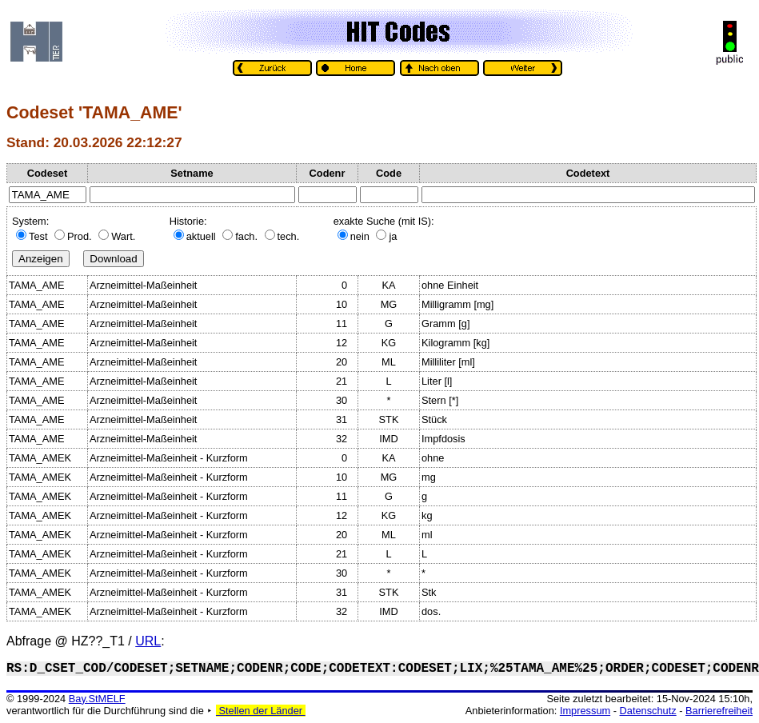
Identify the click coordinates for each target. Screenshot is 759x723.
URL (148, 641)
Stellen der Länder (261, 711)
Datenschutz (648, 711)
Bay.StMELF (97, 699)
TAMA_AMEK (40, 458)
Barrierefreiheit (719, 711)
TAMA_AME (36, 285)
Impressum (585, 711)
